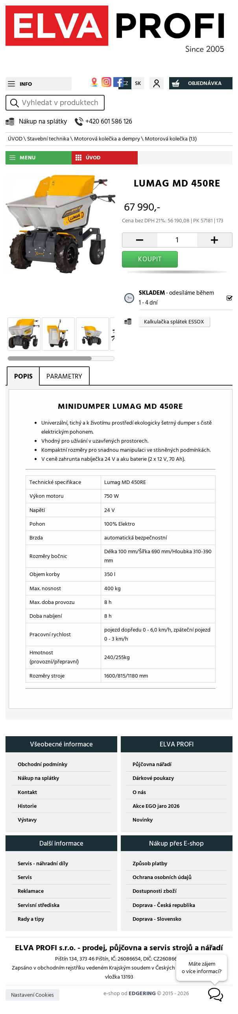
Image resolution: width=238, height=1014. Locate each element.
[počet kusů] (177, 240)
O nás (139, 792)
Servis (25, 877)
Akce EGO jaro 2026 (156, 806)
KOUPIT (150, 259)
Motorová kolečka (171, 138)
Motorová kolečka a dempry (107, 138)
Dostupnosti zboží (155, 891)
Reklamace (31, 891)
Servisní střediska (38, 905)
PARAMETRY (64, 376)
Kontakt (27, 792)
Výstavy (27, 819)
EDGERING (142, 993)
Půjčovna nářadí (152, 764)
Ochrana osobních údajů (162, 877)
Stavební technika (48, 138)
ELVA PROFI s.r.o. (119, 39)
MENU (27, 157)
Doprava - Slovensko (157, 918)
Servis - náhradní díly (43, 863)
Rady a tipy (31, 918)
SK (138, 83)
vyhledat (16, 102)
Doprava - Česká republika (164, 905)
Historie (27, 806)
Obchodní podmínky (42, 764)
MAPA (94, 82)
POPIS (23, 376)
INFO (26, 84)
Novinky (143, 819)
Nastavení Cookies (32, 994)
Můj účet (156, 83)
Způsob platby (150, 863)
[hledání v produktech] (62, 103)
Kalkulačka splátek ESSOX (174, 322)
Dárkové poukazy (153, 778)
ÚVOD (15, 138)
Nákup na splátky (43, 121)
